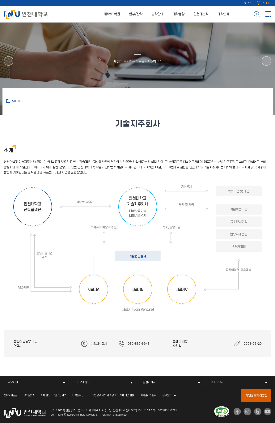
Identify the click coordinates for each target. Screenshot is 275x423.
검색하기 (257, 14)
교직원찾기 (29, 395)
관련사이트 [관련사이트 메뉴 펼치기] (149, 382)
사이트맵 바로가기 (268, 14)
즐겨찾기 (250, 101)
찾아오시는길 (10, 395)
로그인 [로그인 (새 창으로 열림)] (247, 3)
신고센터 (166, 395)
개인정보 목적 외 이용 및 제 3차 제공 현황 (113, 395)
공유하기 (263, 101)
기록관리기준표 (148, 395)
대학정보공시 (79, 395)
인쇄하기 (235, 101)
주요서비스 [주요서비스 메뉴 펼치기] (14, 382)
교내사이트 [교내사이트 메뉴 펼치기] (216, 382)
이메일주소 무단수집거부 (53, 395)
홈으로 (20, 101)
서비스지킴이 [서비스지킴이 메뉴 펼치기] (82, 382)
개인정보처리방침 (256, 395)
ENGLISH (266, 3)
